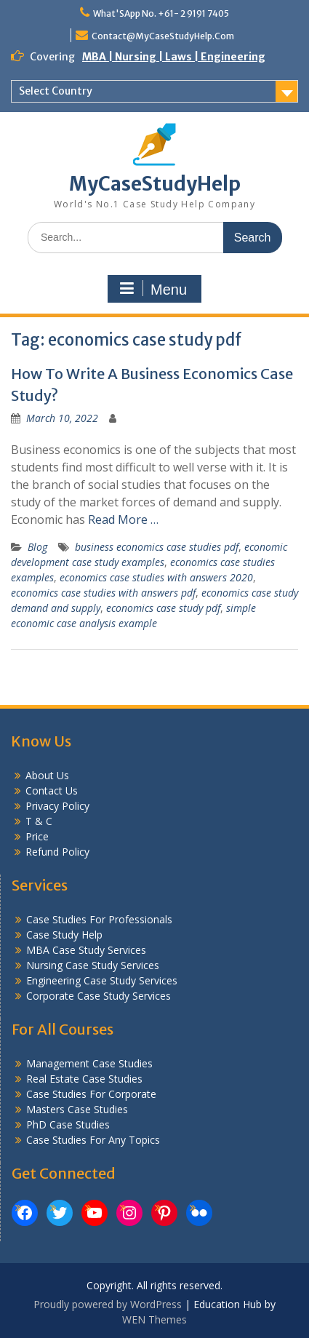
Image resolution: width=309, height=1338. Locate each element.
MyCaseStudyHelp (155, 184)
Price (37, 836)
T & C (38, 821)
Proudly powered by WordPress (107, 1304)
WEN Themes (154, 1319)
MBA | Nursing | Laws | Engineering (173, 56)
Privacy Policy (57, 806)
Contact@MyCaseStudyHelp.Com (163, 36)
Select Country (55, 90)
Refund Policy (57, 852)
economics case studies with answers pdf (103, 593)
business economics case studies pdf (156, 547)
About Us (47, 775)
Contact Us (51, 790)
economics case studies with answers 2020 (156, 577)
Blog (37, 547)
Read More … (123, 519)
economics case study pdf (163, 608)
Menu (153, 289)
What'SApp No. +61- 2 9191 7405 (161, 13)
